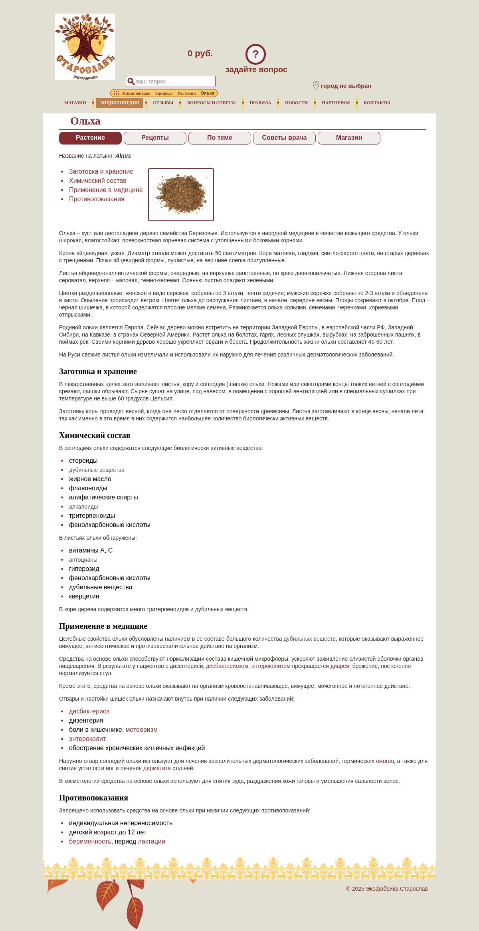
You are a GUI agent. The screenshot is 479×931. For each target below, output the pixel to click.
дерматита (157, 768)
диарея (340, 666)
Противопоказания (97, 199)
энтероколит (87, 738)
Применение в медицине (106, 189)
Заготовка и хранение (101, 171)
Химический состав (98, 180)
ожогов (385, 761)
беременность (90, 841)
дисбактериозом (227, 666)
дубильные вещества (97, 470)
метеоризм (142, 729)
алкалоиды (83, 506)
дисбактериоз (89, 711)
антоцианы (83, 560)
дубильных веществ (309, 639)
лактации (151, 841)
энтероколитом (271, 666)
